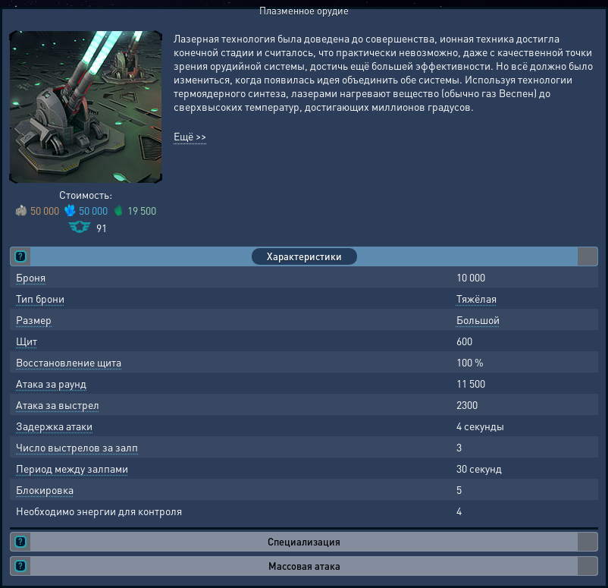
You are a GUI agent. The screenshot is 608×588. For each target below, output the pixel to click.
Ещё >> (190, 136)
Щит (26, 340)
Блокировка (45, 489)
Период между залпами (72, 468)
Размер (34, 319)
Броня (30, 277)
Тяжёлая (476, 298)
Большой (478, 319)
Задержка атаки (54, 425)
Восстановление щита (68, 362)
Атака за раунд (51, 383)
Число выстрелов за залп (77, 447)
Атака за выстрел (57, 404)
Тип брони (40, 298)
